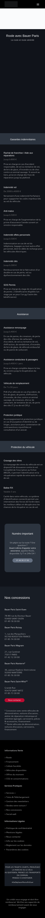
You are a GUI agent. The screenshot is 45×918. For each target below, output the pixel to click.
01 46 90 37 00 (22, 560)
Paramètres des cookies (17, 849)
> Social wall (10, 814)
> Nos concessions (13, 810)
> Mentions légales (13, 832)
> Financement (11, 762)
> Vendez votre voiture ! (16, 805)
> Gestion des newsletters (17, 801)
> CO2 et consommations (16, 779)
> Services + (10, 793)
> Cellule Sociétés (13, 766)
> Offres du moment (14, 774)
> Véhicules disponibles (15, 770)
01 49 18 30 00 (12, 621)
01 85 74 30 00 (12, 639)
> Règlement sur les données (18, 845)
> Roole (8, 757)
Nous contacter (14, 700)
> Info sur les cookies (14, 841)
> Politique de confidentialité (18, 828)
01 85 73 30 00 (12, 693)
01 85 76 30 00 (12, 675)
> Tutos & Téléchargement (17, 797)
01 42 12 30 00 (12, 657)
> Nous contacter (13, 837)
